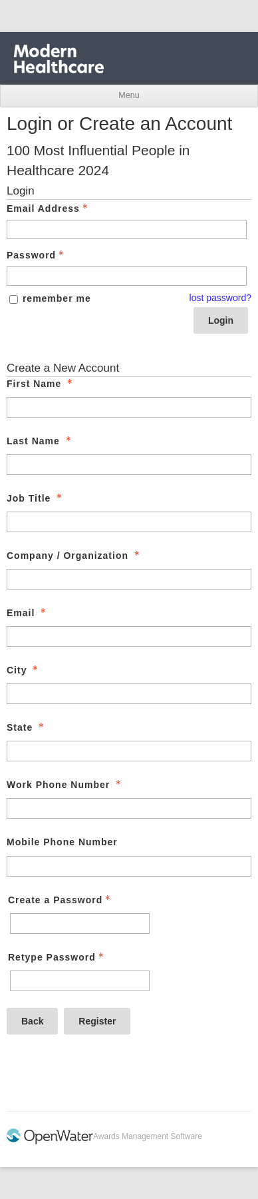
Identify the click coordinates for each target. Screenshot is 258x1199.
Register (97, 1021)
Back (32, 1021)
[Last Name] (129, 464)
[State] (129, 751)
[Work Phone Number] (129, 808)
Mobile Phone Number (62, 842)
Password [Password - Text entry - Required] (36, 255)
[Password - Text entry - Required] (127, 276)
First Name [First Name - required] (41, 383)
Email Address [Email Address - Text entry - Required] (48, 208)
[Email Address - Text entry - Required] (127, 229)
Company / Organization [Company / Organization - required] (74, 555)
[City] (129, 693)
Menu (128, 95)
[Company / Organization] (129, 579)
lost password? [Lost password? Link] (220, 297)
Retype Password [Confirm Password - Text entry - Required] (57, 957)
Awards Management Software (147, 1136)
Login (220, 320)
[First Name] (129, 407)
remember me (57, 298)
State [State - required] (27, 727)
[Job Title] (129, 522)
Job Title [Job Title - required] (35, 498)
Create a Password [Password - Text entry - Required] (60, 900)
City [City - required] (24, 670)
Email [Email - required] (28, 612)
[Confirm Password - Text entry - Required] (80, 981)
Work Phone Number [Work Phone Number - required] (65, 784)
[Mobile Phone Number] (129, 866)
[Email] (129, 636)
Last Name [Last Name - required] (40, 441)
